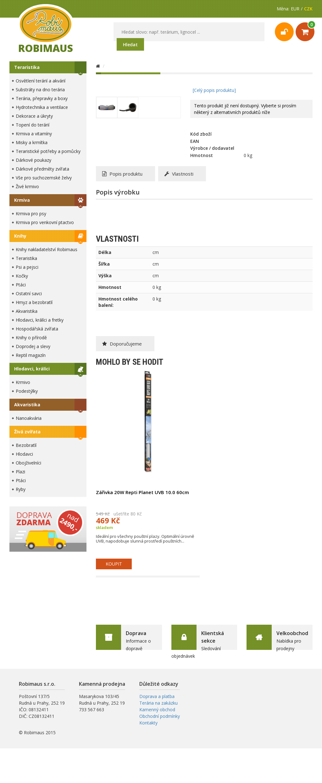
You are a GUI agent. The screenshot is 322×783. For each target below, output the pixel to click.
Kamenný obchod (157, 710)
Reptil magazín (31, 355)
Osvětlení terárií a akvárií (40, 81)
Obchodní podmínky (159, 716)
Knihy (20, 236)
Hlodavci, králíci (32, 369)
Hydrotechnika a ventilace (42, 107)
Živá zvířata (27, 432)
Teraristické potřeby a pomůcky (48, 151)
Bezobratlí (26, 445)
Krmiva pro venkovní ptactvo (45, 222)
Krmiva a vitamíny (34, 134)
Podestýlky (27, 391)
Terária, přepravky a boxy (42, 98)
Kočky (22, 276)
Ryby (20, 489)
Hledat (130, 45)
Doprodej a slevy (33, 346)
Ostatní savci (29, 293)
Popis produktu (122, 174)
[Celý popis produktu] (214, 90)
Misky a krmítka (31, 142)
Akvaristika (26, 311)
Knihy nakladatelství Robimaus (46, 249)
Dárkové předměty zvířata (42, 169)
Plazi (20, 472)
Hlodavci (24, 454)
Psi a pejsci (27, 267)
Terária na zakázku (158, 703)
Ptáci (21, 285)
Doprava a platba (157, 696)
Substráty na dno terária (40, 90)
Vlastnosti (178, 174)
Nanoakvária (29, 418)
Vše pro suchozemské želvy (44, 178)
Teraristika (27, 67)
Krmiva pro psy (31, 214)
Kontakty (148, 723)
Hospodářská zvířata (37, 329)
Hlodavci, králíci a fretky (40, 320)
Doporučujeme (122, 344)
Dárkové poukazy (33, 160)
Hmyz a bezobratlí (34, 302)
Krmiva (22, 200)
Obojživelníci (28, 463)
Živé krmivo (27, 186)
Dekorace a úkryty (34, 116)
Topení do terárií (32, 125)
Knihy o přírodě (31, 338)
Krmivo (23, 382)
